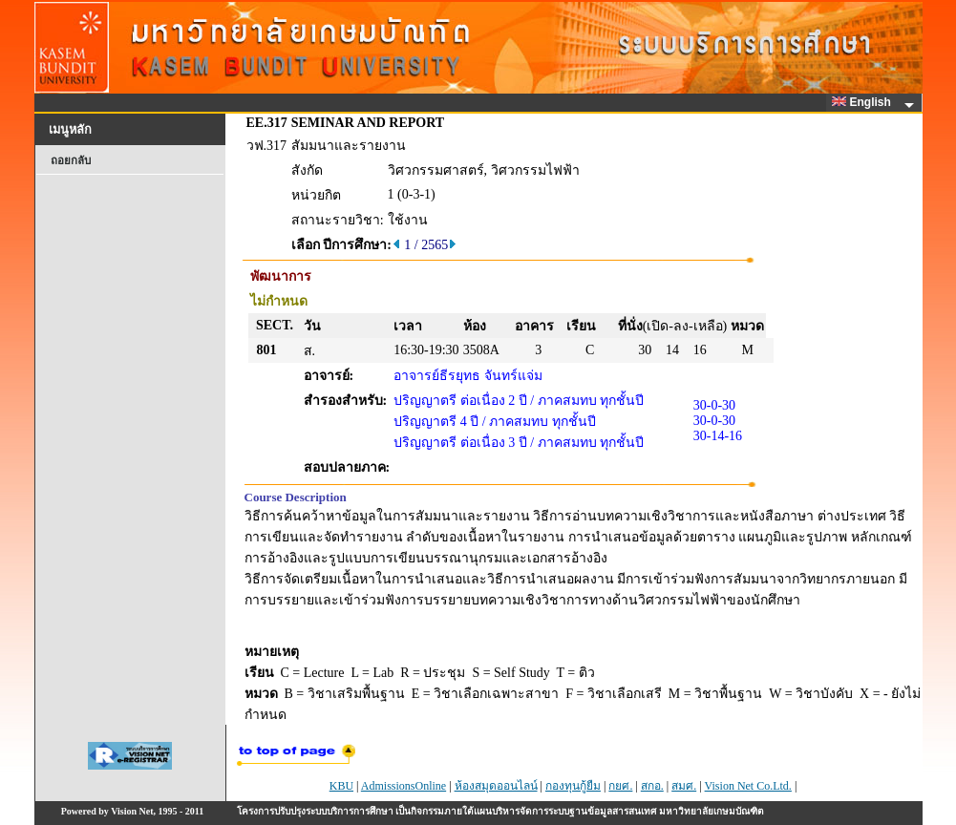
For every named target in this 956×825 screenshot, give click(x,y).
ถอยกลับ (71, 160)
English (864, 102)
